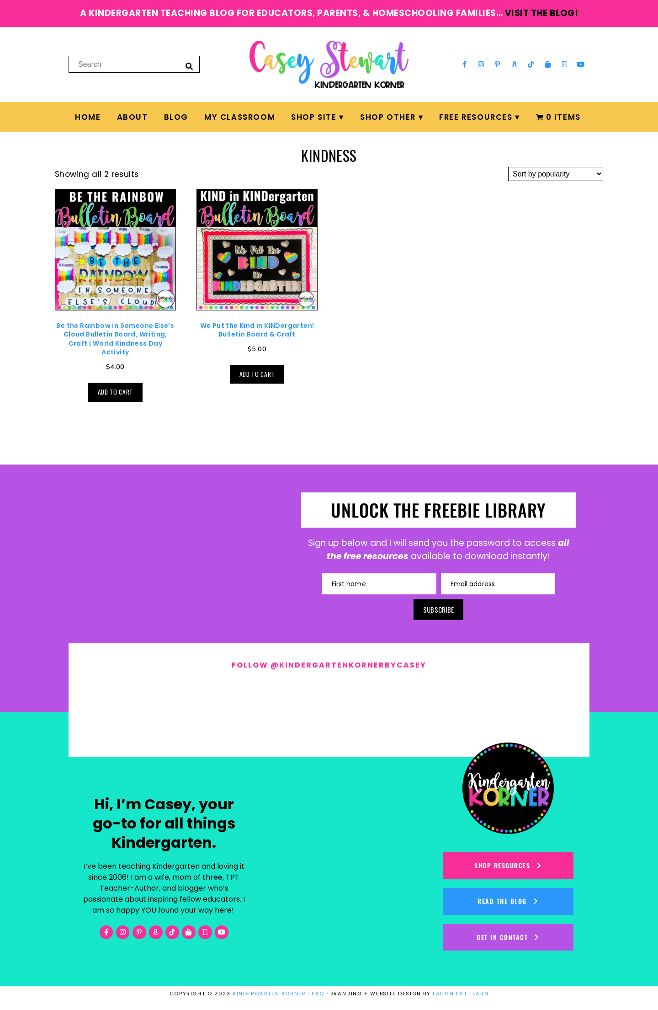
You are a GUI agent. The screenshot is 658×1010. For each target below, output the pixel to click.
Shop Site (313, 117)
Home (88, 117)
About (132, 117)
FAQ (318, 993)
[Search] (189, 65)
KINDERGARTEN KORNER (269, 993)
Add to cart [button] (115, 391)
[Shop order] (555, 174)
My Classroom (239, 117)
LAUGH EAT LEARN (460, 993)
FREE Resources (475, 117)
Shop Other (388, 117)
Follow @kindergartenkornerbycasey (329, 665)
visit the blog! (541, 13)
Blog (176, 117)
